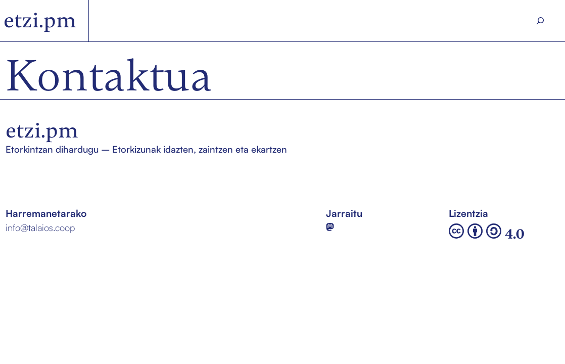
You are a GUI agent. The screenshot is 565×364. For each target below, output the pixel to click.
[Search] (540, 21)
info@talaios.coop (40, 227)
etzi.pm (40, 20)
